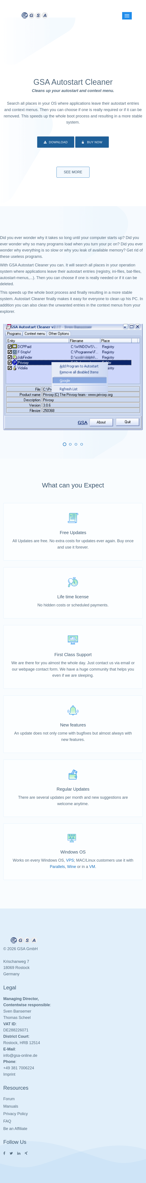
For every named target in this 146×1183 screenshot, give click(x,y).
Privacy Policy (15, 1114)
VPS (70, 860)
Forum (9, 1099)
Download (56, 142)
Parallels (57, 866)
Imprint (9, 1074)
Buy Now (92, 142)
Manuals (10, 1106)
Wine (71, 866)
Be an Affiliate (15, 1128)
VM (92, 866)
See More (73, 172)
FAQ (7, 1121)
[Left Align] (127, 15)
